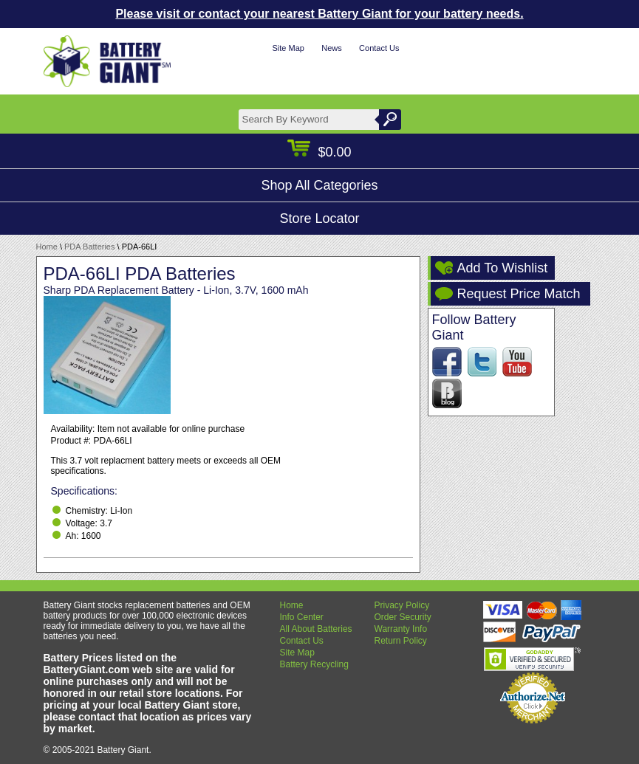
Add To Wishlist (502, 268)
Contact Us (379, 48)
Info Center (302, 617)
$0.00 (319, 152)
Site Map (288, 48)
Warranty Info (401, 629)
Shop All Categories (319, 185)
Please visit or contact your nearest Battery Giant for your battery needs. (319, 13)
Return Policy (401, 641)
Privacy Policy (402, 605)
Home (47, 246)
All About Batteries (316, 629)
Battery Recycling (314, 664)
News (331, 48)
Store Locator (319, 218)
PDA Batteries (89, 246)
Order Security (403, 617)
